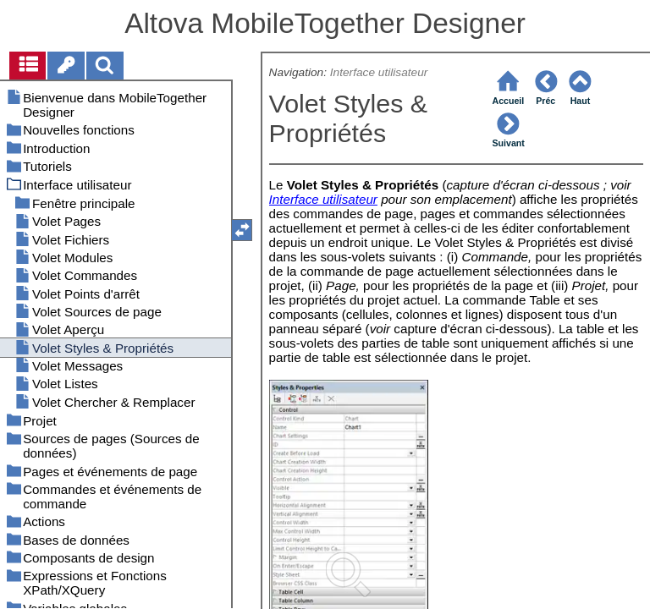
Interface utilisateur (379, 72)
